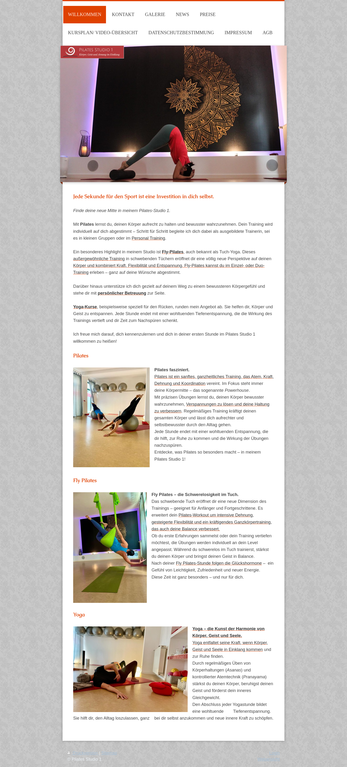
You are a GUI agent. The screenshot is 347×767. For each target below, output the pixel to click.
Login (274, 753)
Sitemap (109, 753)
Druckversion (83, 753)
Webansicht (268, 759)
